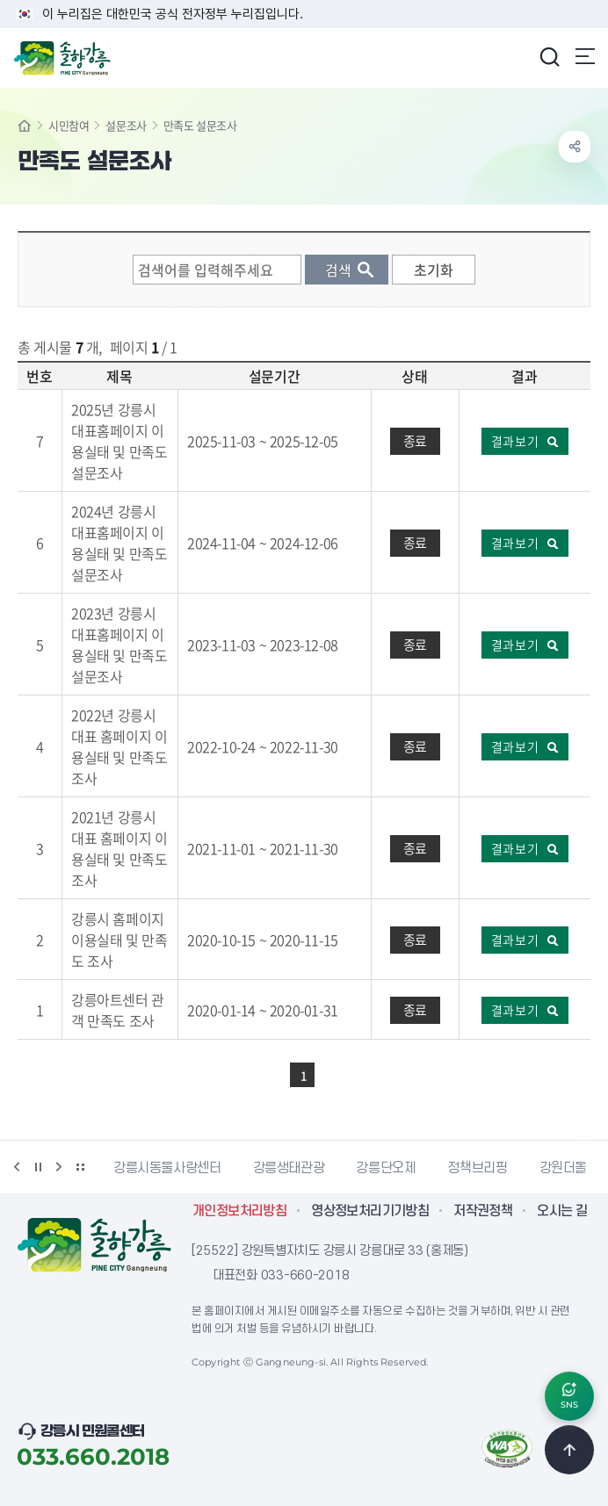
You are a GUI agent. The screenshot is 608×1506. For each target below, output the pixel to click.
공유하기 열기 (574, 146)
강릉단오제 (386, 1168)
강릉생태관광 (289, 1168)
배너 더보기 (80, 1167)
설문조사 (125, 125)
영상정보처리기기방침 (370, 1211)
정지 (37, 1167)
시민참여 (68, 125)
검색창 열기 (549, 56)
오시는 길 (562, 1211)
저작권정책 (482, 1211)
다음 (59, 1167)
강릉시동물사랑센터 (167, 1168)
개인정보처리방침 (239, 1211)
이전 (16, 1167)
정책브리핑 (477, 1168)
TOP (569, 1449)
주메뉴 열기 (585, 56)
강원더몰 (563, 1168)
